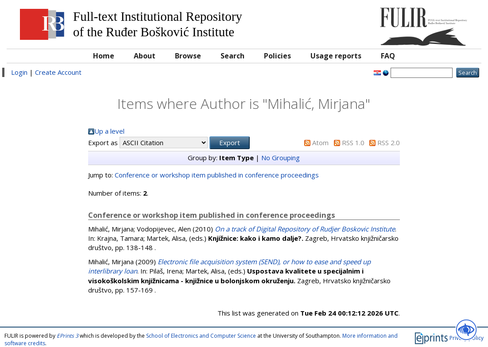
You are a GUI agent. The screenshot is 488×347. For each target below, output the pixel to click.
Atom (320, 142)
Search (232, 56)
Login (19, 72)
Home (103, 56)
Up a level (109, 131)
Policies (277, 56)
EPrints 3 (67, 335)
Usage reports (335, 56)
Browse (188, 56)
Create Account (58, 72)
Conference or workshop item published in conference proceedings (217, 174)
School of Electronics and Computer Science (201, 335)
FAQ (388, 56)
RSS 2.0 (388, 142)
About (144, 56)
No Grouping (280, 157)
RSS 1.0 (353, 142)
